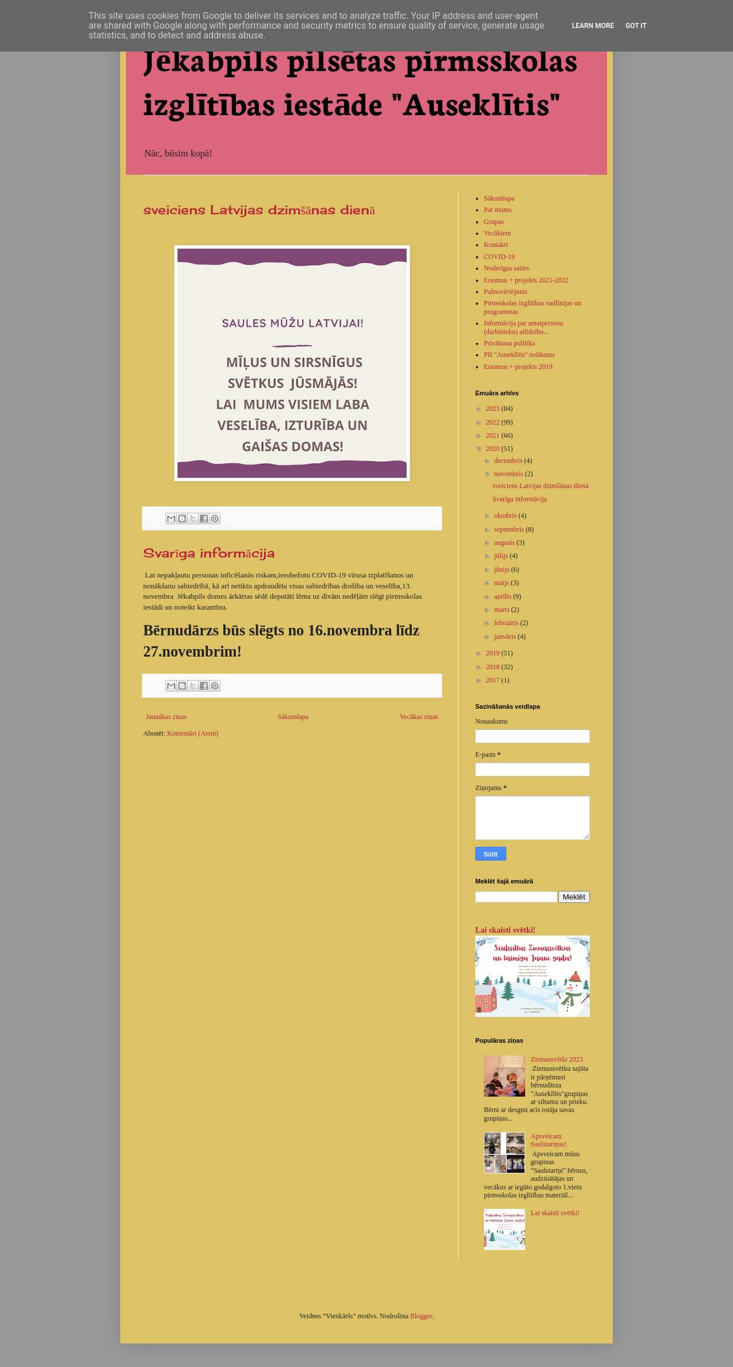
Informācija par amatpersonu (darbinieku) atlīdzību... (523, 327)
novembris (509, 474)
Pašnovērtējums (505, 292)
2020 (494, 449)
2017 (494, 680)
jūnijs (502, 569)
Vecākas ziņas (419, 717)
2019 (494, 653)
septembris (510, 529)
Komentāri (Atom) (193, 733)
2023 (494, 408)
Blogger (421, 1316)
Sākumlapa (293, 717)
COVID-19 (499, 257)
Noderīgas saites (506, 268)
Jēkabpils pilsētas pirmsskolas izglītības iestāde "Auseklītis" (360, 79)
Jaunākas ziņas (166, 717)
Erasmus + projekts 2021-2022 (526, 280)
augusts (505, 543)
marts (502, 610)
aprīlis (503, 596)
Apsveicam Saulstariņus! (549, 1140)
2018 (494, 667)
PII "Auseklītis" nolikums (519, 355)
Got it (636, 26)
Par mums (497, 210)
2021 (494, 435)
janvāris (506, 637)
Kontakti (496, 245)
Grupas (494, 222)
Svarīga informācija (209, 552)
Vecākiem (497, 233)
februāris (507, 623)
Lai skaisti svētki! (505, 929)
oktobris (506, 516)
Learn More (593, 26)
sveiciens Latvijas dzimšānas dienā (259, 209)
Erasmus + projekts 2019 (518, 367)
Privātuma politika (509, 343)
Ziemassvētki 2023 (557, 1059)
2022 (494, 422)
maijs (502, 583)
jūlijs (502, 556)
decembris (509, 461)
